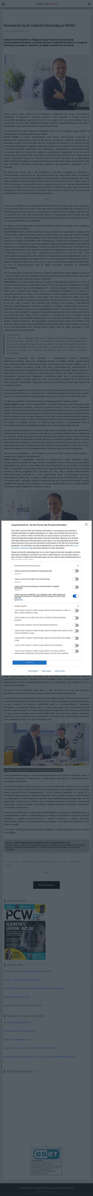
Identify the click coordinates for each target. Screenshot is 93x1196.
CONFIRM (29, 663)
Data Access (46, 671)
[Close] (87, 525)
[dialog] (46, 598)
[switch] (76, 570)
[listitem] (46, 565)
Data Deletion (33, 671)
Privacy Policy (60, 671)
